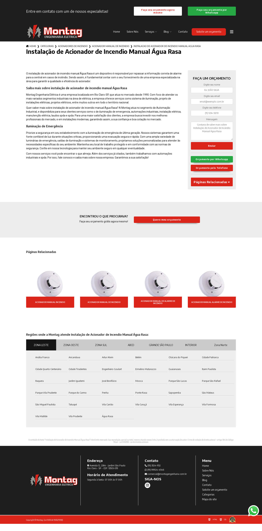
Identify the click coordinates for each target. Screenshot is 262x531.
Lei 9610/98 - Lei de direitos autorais (133, 449)
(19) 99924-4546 (154, 477)
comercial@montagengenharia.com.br (166, 481)
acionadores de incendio (73, 46)
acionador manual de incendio (110, 46)
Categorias (47, 46)
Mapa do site (209, 506)
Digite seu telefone (212, 108)
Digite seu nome (212, 85)
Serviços (149, 32)
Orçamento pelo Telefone (211, 174)
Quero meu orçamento (166, 227)
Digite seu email (212, 96)
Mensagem (211, 119)
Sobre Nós (132, 32)
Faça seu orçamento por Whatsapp (211, 11)
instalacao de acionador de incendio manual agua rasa (167, 46)
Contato (183, 32)
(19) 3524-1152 (153, 472)
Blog (166, 32)
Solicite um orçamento (208, 32)
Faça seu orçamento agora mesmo (158, 11)
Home (116, 32)
